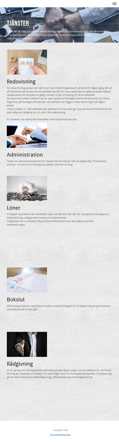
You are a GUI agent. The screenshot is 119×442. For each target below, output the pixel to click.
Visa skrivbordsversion (60, 435)
